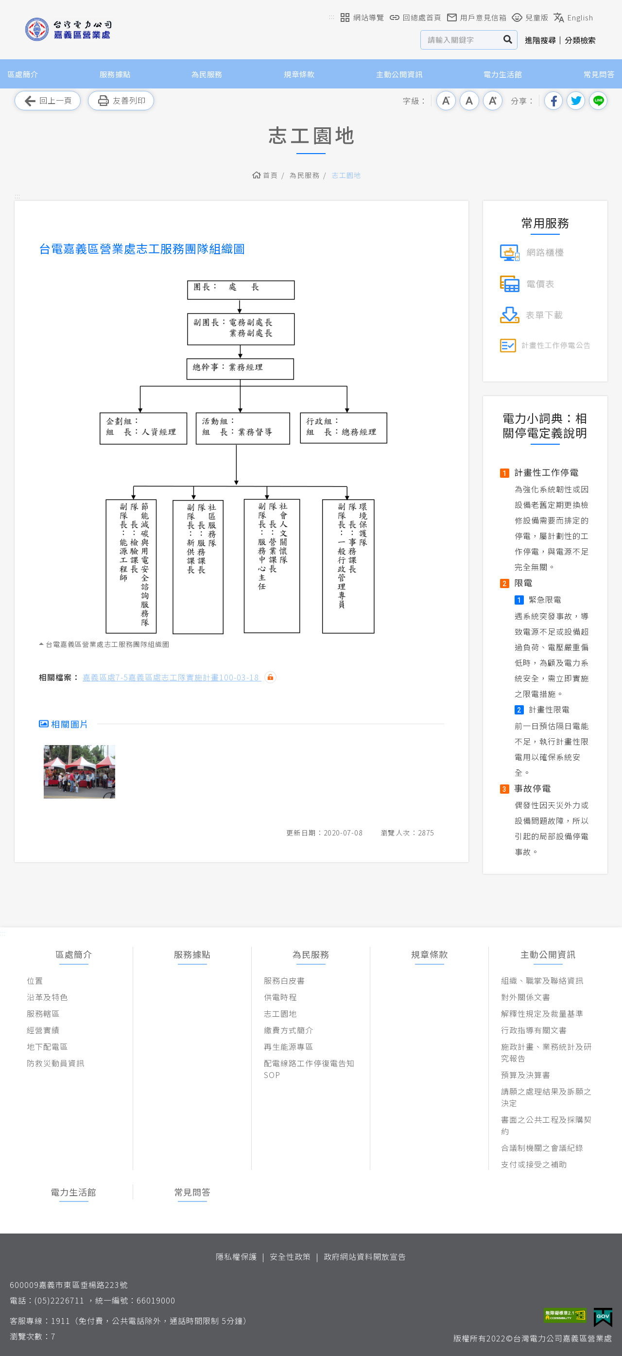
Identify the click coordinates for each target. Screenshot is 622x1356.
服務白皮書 (284, 980)
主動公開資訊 (399, 74)
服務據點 (115, 74)
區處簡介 (22, 74)
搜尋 (508, 40)
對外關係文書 (526, 997)
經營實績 (43, 1030)
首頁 (270, 175)
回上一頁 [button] (47, 100)
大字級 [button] (492, 100)
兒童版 (530, 17)
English (573, 17)
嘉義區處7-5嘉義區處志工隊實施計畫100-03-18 (172, 677)
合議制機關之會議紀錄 (542, 1147)
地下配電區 (47, 1046)
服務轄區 (43, 1013)
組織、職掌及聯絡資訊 (542, 980)
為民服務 (207, 74)
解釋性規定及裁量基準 (542, 1013)
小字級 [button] (446, 100)
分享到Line (598, 100)
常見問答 (599, 74)
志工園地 (346, 175)
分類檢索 (580, 40)
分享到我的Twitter (576, 100)
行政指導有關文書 (534, 1030)
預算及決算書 (526, 1074)
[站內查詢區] (460, 40)
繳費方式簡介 (288, 1030)
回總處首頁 (415, 17)
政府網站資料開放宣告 (365, 1256)
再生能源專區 (288, 1046)
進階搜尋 (540, 40)
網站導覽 (362, 17)
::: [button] (332, 16)
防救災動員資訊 (56, 1063)
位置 (35, 980)
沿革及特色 (47, 997)
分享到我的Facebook (553, 100)
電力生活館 (503, 74)
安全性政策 (290, 1256)
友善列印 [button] (121, 100)
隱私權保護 (236, 1256)
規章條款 (299, 74)
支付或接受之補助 (534, 1164)
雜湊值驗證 (270, 677)
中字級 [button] (469, 100)
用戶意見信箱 (477, 17)
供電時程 (280, 997)
